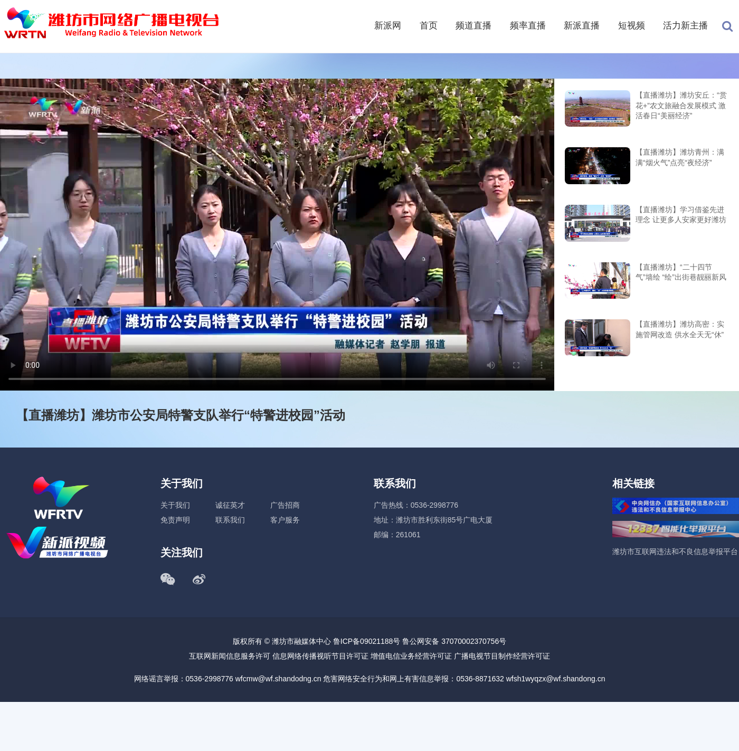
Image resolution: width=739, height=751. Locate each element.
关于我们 (175, 505)
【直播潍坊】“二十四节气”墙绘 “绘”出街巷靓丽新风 (681, 272)
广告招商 (285, 505)
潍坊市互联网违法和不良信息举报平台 (675, 551)
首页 (429, 26)
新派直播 (582, 26)
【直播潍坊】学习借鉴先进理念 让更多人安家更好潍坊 (681, 214)
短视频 (631, 26)
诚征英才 (230, 505)
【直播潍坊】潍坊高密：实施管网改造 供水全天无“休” (680, 329)
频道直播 (473, 26)
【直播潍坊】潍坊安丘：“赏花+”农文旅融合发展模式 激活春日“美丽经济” (681, 105)
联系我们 (230, 520)
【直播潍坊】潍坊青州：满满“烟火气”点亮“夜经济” (680, 157)
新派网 (387, 26)
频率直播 (528, 26)
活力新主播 (685, 26)
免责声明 (175, 520)
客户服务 (285, 520)
